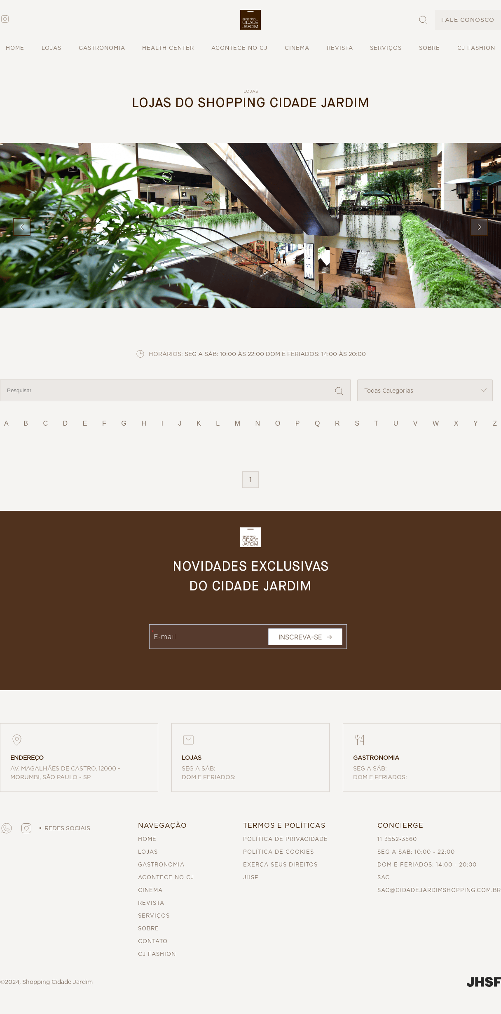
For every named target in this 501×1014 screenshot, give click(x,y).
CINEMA (297, 48)
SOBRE (429, 48)
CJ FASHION (476, 48)
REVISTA (340, 48)
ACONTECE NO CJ (239, 48)
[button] (250, 20)
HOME (15, 48)
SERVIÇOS (386, 48)
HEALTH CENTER (168, 48)
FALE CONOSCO (467, 19)
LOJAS (51, 48)
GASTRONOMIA (102, 48)
